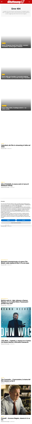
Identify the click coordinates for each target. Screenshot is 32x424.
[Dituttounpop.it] (16, 2)
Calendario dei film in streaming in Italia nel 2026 (15, 146)
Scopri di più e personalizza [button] (16, 222)
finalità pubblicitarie (18, 210)
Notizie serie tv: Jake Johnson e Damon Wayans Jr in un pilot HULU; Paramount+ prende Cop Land (14, 302)
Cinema (2, 143)
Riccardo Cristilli (3, 148)
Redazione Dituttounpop (5, 187)
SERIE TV (3, 43)
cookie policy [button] (19, 205)
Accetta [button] (23, 220)
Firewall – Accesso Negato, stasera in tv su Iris (15, 419)
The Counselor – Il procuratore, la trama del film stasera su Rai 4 (15, 380)
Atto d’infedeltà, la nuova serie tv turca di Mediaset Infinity (15, 184)
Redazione (3, 382)
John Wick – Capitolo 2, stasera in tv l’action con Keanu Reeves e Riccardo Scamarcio (16, 341)
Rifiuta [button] (8, 220)
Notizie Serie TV (4, 298)
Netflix (3, 74)
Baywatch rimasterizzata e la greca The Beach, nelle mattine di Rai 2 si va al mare (15, 262)
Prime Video (4, 105)
